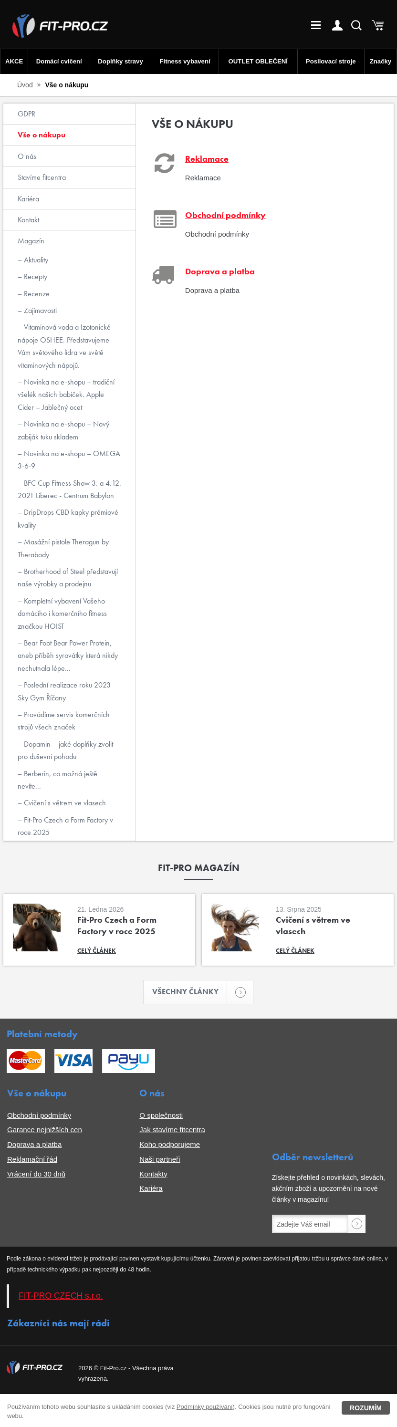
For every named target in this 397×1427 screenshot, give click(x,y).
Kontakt (28, 220)
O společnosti (161, 1115)
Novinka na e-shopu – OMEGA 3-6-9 (69, 459)
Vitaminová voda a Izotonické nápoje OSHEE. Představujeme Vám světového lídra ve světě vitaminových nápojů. (64, 346)
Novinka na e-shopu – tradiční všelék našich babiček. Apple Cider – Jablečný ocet (66, 394)
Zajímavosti (39, 310)
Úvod (25, 85)
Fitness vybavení (185, 61)
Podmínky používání (205, 1406)
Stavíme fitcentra (42, 177)
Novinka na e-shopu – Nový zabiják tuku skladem (63, 430)
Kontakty (153, 1174)
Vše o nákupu (41, 135)
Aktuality (35, 260)
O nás (27, 156)
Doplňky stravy (120, 61)
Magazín (31, 241)
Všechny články (190, 992)
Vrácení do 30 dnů (36, 1174)
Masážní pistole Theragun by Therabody (63, 548)
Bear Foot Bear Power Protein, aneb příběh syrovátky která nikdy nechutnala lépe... (68, 655)
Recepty (34, 276)
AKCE (14, 61)
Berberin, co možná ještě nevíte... (57, 780)
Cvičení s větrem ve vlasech (64, 803)
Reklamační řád (32, 1159)
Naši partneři (159, 1159)
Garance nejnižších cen (44, 1130)
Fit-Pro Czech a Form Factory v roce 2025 (65, 826)
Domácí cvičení (59, 61)
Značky (380, 61)
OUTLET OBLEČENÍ (258, 61)
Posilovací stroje (330, 61)
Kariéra (28, 199)
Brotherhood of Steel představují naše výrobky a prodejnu (68, 577)
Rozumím (366, 1408)
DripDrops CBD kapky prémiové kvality (68, 518)
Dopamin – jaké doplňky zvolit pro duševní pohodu (65, 750)
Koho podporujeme (169, 1145)
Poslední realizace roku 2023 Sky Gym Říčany (64, 691)
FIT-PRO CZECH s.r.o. (61, 1296)
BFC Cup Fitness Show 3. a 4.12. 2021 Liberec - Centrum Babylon (69, 489)
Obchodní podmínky (39, 1115)
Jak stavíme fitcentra (172, 1130)
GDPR (26, 114)
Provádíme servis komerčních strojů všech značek (64, 720)
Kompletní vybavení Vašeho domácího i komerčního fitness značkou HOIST (62, 613)
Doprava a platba (34, 1145)
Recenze (36, 294)
